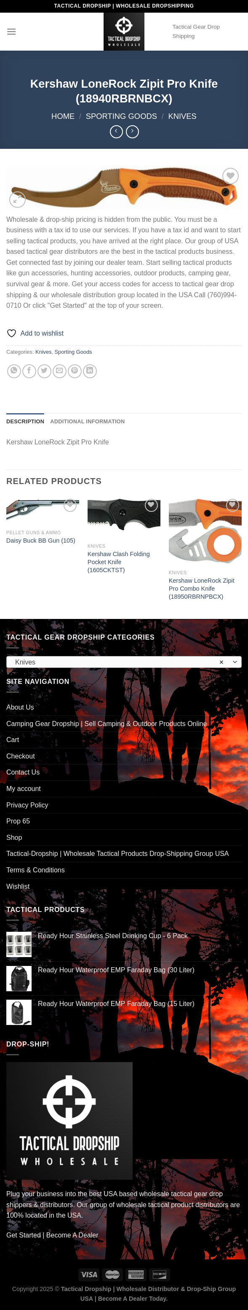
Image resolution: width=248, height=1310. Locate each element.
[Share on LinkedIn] (90, 371)
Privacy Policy (27, 805)
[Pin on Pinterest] (75, 371)
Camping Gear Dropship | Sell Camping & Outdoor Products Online (106, 723)
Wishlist (17, 886)
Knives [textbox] (119, 662)
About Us (20, 707)
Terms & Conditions (35, 870)
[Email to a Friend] (60, 371)
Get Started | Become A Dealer (52, 1235)
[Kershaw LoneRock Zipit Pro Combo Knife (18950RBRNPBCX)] (205, 531)
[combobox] (124, 662)
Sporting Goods (121, 116)
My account (23, 788)
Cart (12, 739)
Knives (182, 116)
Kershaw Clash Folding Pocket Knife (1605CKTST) (119, 562)
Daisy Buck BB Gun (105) (40, 540)
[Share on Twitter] (44, 371)
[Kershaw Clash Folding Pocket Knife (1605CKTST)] (124, 518)
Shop (14, 837)
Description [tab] (25, 421)
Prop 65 (18, 821)
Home (63, 116)
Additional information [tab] (87, 421)
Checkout (20, 756)
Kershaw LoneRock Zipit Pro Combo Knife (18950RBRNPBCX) (202, 588)
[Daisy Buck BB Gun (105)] (42, 511)
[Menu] (11, 31)
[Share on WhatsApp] (14, 371)
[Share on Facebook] (29, 371)
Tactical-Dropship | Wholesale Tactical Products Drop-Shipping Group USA (117, 853)
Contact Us (23, 772)
